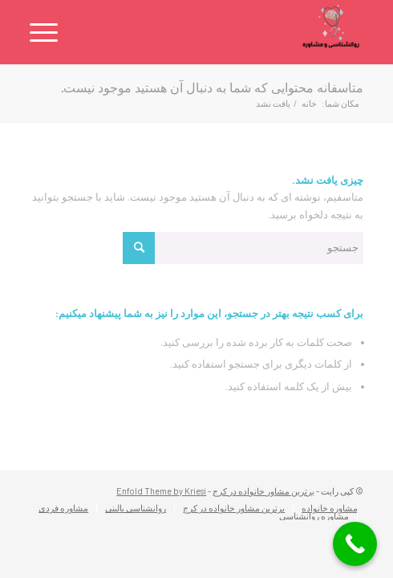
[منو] (49, 32)
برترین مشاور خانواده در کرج (263, 491)
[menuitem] (326, 508)
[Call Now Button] (355, 544)
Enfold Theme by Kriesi (161, 491)
